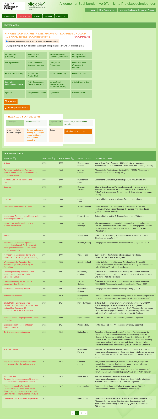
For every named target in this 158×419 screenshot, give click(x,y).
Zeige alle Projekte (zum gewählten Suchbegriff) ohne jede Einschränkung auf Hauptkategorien (45, 46)
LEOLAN (7, 199)
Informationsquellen (79, 93)
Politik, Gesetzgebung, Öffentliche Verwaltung (36, 83)
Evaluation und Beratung (14, 73)
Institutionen (61, 16)
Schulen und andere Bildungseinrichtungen (36, 64)
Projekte (37, 16)
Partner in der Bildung (58, 73)
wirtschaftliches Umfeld (80, 82)
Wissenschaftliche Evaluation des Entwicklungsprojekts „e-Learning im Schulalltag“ (18, 264)
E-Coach (7, 163)
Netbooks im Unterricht (13, 296)
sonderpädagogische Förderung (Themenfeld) (59, 55)
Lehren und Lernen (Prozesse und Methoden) (79, 65)
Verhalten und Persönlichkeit (33, 75)
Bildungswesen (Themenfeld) (33, 55)
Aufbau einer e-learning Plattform (17, 289)
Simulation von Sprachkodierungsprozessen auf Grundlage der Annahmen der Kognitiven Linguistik (21, 379)
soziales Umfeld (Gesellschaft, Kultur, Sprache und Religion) (58, 84)
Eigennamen (54, 93)
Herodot (7, 235)
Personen (48, 16)
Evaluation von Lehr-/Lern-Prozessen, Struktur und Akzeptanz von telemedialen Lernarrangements (20, 172)
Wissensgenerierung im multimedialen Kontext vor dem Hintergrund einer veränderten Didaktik (19, 274)
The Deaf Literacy (11, 349)
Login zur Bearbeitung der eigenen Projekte (137, 10)
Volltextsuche (9, 16)
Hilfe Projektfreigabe (107, 10)
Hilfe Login (91, 10)
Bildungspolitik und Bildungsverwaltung (79, 55)
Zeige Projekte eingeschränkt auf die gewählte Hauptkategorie (32, 41)
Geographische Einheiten (37, 93)
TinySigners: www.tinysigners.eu (17, 332)
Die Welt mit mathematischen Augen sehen (21, 398)
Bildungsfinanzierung (12, 63)
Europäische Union (79, 73)
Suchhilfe (82, 36)
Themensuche (24, 16)
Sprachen (8, 93)
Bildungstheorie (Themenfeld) (11, 55)
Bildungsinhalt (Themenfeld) (55, 64)
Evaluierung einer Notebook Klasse (18, 206)
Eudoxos (7, 187)
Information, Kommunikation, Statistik (14, 83)
